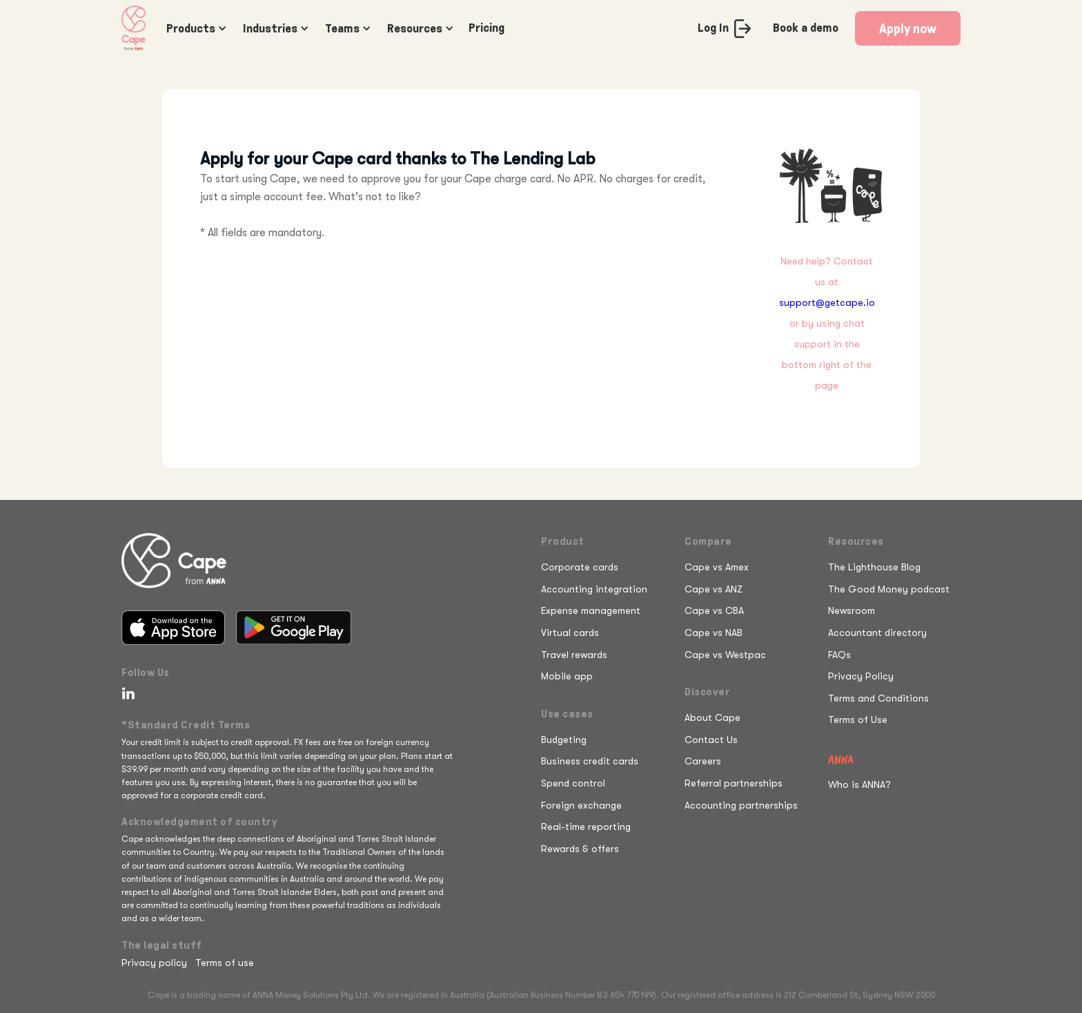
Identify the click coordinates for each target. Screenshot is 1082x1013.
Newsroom (851, 610)
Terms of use (224, 962)
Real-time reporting (586, 826)
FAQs (839, 654)
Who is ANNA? (859, 784)
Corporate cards (579, 566)
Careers (703, 760)
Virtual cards (570, 632)
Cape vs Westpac (725, 654)
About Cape (712, 717)
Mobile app (567, 676)
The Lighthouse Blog (874, 566)
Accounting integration (594, 589)
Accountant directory (877, 632)
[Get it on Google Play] (293, 627)
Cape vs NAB (713, 632)
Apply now (907, 28)
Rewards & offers (580, 848)
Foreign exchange (581, 805)
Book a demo (805, 28)
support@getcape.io (827, 302)
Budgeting (564, 739)
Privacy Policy (861, 676)
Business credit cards (589, 760)
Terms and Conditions (878, 698)
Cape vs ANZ (713, 589)
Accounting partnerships (741, 805)
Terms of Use (857, 719)
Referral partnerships (734, 783)
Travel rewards (574, 654)
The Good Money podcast (889, 589)
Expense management (590, 610)
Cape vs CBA (714, 610)
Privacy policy (154, 962)
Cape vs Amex (717, 566)
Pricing (486, 28)
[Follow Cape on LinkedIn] (125, 693)
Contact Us (711, 739)
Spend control (573, 783)
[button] (193, 28)
